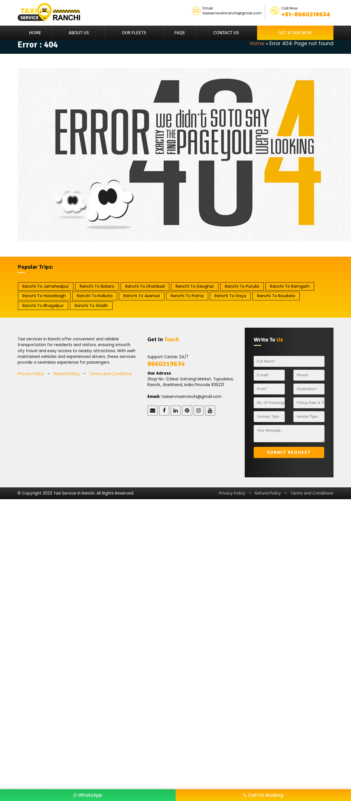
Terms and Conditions (110, 374)
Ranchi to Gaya (230, 296)
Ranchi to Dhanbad (145, 286)
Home (35, 33)
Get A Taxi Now (295, 33)
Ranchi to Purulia (242, 286)
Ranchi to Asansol (142, 296)
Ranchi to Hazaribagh (44, 296)
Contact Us (226, 33)
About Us (79, 33)
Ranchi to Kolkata (95, 296)
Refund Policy (67, 374)
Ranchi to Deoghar (195, 286)
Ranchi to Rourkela (276, 296)
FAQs (179, 33)
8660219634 (166, 363)
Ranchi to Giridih (91, 305)
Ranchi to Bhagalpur (43, 305)
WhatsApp (87, 795)
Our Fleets (134, 33)
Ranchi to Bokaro (97, 286)
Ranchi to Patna (187, 296)
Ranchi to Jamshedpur (45, 286)
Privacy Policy (31, 374)
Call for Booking (263, 795)
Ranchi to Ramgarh (290, 286)
